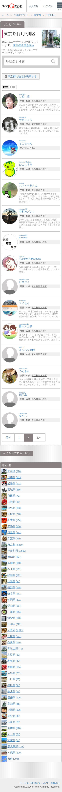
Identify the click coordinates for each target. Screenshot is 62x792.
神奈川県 (16, 550)
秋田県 (13, 495)
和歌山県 (15, 648)
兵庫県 (14, 636)
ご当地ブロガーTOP (18, 453)
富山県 (14, 563)
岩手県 (14, 483)
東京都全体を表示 (23, 45)
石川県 (14, 569)
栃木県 (14, 520)
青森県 (14, 477)
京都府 (14, 624)
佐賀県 (13, 715)
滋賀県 (14, 618)
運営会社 (55, 783)
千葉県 (14, 538)
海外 (13, 758)
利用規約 (35, 783)
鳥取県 (13, 654)
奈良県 (14, 642)
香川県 (13, 691)
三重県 (14, 611)
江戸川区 (42, 101)
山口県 (13, 679)
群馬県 (14, 526)
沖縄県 (14, 752)
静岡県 (14, 599)
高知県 (13, 703)
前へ (8, 437)
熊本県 (14, 728)
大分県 (13, 734)
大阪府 (15, 630)
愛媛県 (14, 697)
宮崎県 (13, 740)
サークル (24, 783)
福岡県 (14, 709)
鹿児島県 (15, 746)
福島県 (14, 508)
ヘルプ (44, 783)
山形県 (13, 501)
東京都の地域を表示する (22, 76)
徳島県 (13, 685)
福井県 (14, 575)
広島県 (14, 673)
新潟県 (14, 556)
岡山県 (14, 667)
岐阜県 (14, 593)
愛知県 (14, 605)
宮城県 (14, 489)
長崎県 (13, 722)
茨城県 (14, 514)
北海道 (14, 471)
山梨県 (13, 581)
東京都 (35, 101)
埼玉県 (14, 532)
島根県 (13, 660)
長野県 (14, 587)
